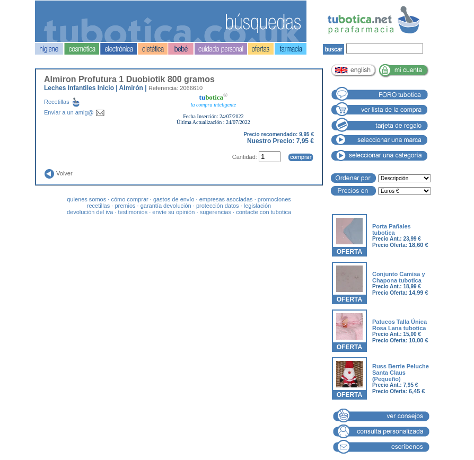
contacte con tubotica (263, 212)
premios (125, 205)
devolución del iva (90, 212)
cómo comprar (129, 199)
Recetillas (71, 102)
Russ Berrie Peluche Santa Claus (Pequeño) (400, 372)
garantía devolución (166, 205)
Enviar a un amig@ (74, 112)
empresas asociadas (226, 199)
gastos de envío (174, 199)
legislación (257, 205)
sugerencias (215, 212)
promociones (274, 199)
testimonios (133, 212)
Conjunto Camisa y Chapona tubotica (398, 277)
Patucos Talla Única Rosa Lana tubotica (399, 325)
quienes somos (86, 199)
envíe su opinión (173, 212)
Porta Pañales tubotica (391, 229)
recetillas (98, 205)
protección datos (217, 205)
